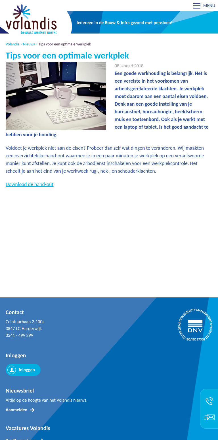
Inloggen (27, 369)
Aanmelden (16, 409)
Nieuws (29, 44)
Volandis (12, 44)
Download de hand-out (30, 184)
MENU (209, 5)
